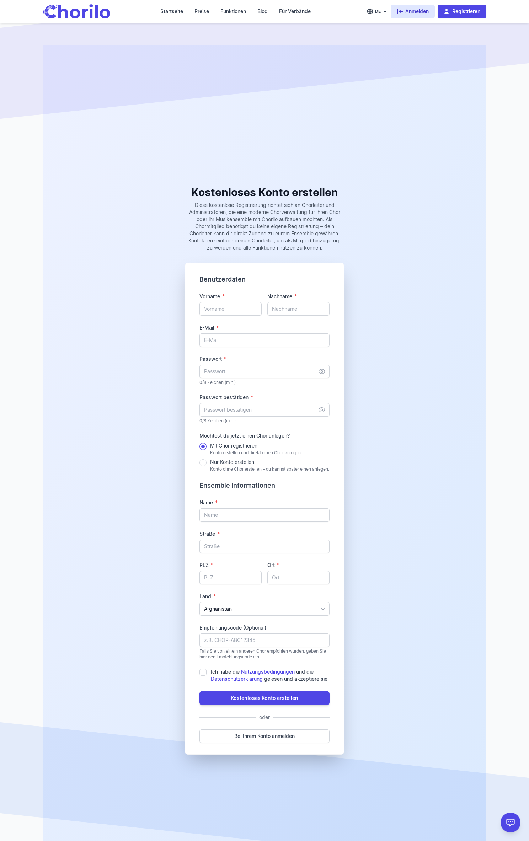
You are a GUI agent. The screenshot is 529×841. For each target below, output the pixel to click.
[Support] (510, 822)
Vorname (212, 296)
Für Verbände (295, 11)
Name (208, 502)
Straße (209, 534)
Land (207, 596)
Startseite (171, 11)
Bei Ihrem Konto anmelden (264, 736)
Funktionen (233, 11)
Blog (262, 11)
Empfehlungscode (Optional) (232, 628)
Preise (201, 11)
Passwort (212, 359)
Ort (273, 565)
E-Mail (209, 328)
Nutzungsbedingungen (268, 672)
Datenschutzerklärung (237, 679)
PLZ (206, 565)
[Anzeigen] (321, 371)
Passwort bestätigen (226, 397)
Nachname (282, 296)
